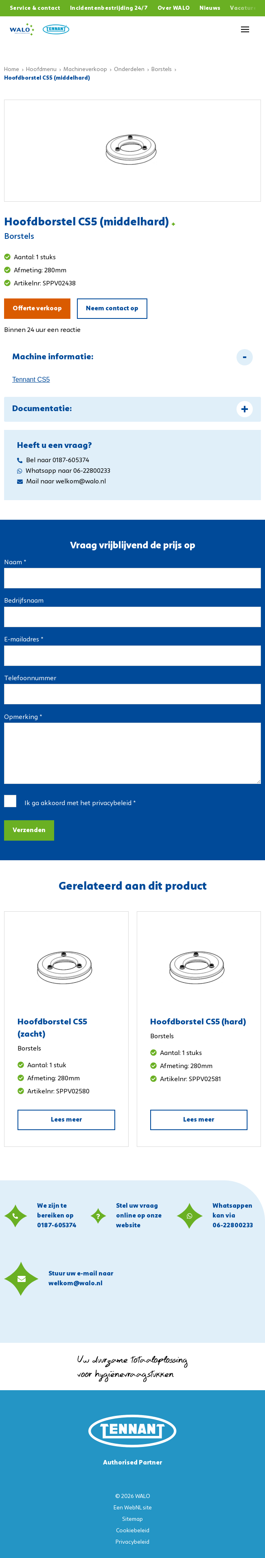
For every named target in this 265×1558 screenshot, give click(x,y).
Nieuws (209, 8)
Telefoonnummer (30, 678)
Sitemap (132, 1519)
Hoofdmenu (41, 70)
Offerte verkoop (37, 308)
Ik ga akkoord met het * (80, 803)
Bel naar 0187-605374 (53, 460)
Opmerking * (23, 717)
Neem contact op (112, 308)
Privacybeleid (132, 1542)
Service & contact (35, 8)
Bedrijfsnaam (24, 601)
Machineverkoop (85, 70)
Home (11, 70)
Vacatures (245, 8)
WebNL (133, 1508)
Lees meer (66, 1120)
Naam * (15, 562)
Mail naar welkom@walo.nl (61, 482)
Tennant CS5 (31, 379)
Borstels (161, 70)
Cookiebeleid (132, 1531)
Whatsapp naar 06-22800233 (63, 471)
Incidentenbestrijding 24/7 (109, 8)
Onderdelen (129, 70)
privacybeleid (111, 803)
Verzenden (29, 830)
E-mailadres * (23, 640)
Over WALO (174, 8)
